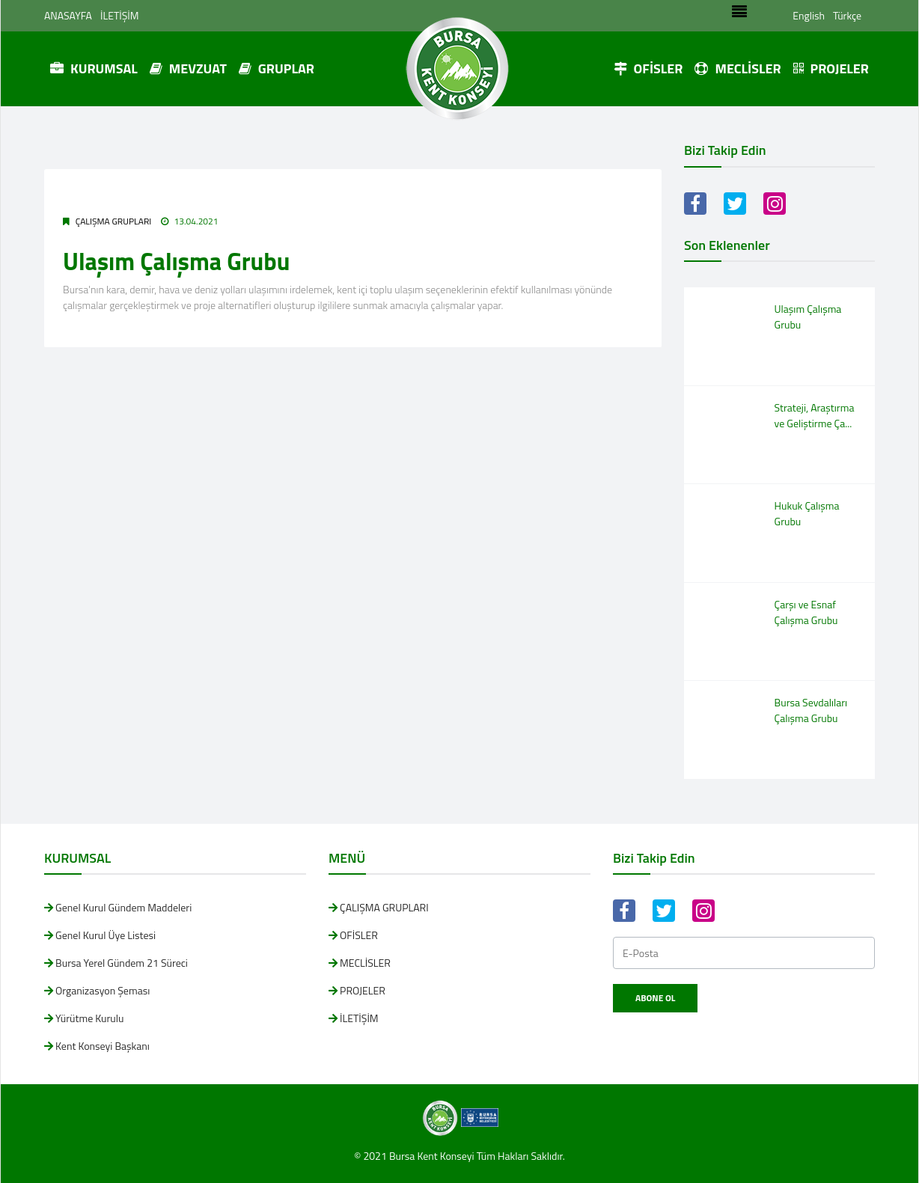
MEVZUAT (188, 68)
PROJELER (831, 68)
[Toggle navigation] (739, 16)
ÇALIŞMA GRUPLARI (114, 221)
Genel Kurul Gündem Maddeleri (123, 907)
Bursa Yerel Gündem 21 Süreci (121, 962)
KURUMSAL (94, 68)
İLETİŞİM (119, 15)
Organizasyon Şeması (102, 990)
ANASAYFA (68, 15)
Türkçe (847, 15)
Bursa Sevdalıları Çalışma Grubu (811, 710)
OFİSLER (648, 68)
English (809, 15)
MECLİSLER (737, 68)
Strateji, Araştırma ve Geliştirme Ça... (815, 415)
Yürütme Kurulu (89, 1018)
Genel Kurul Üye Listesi (105, 935)
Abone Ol (655, 998)
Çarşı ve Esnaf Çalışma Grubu (806, 612)
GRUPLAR (276, 68)
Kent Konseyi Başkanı (102, 1046)
